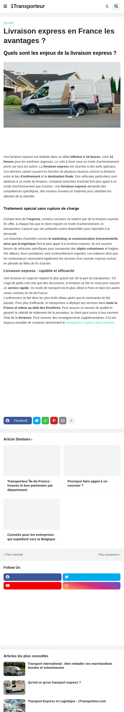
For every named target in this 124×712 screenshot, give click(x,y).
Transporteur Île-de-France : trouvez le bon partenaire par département (30, 485)
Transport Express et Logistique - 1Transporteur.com (67, 701)
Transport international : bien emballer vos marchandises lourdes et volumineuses (70, 665)
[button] (5, 6)
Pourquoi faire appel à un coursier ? (87, 483)
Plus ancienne (108, 554)
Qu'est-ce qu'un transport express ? (54, 682)
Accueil (9, 22)
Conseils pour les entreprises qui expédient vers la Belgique (31, 537)
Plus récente (14, 554)
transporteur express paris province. (91, 322)
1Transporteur (28, 6)
